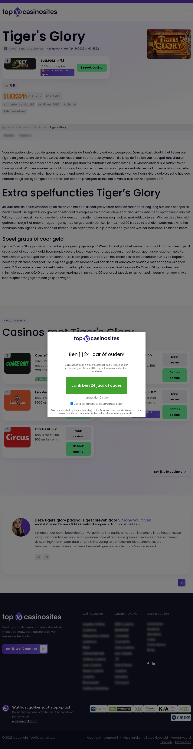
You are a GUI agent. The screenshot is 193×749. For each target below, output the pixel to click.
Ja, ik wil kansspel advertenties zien (98, 404)
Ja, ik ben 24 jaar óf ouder (96, 385)
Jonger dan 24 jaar (96, 397)
